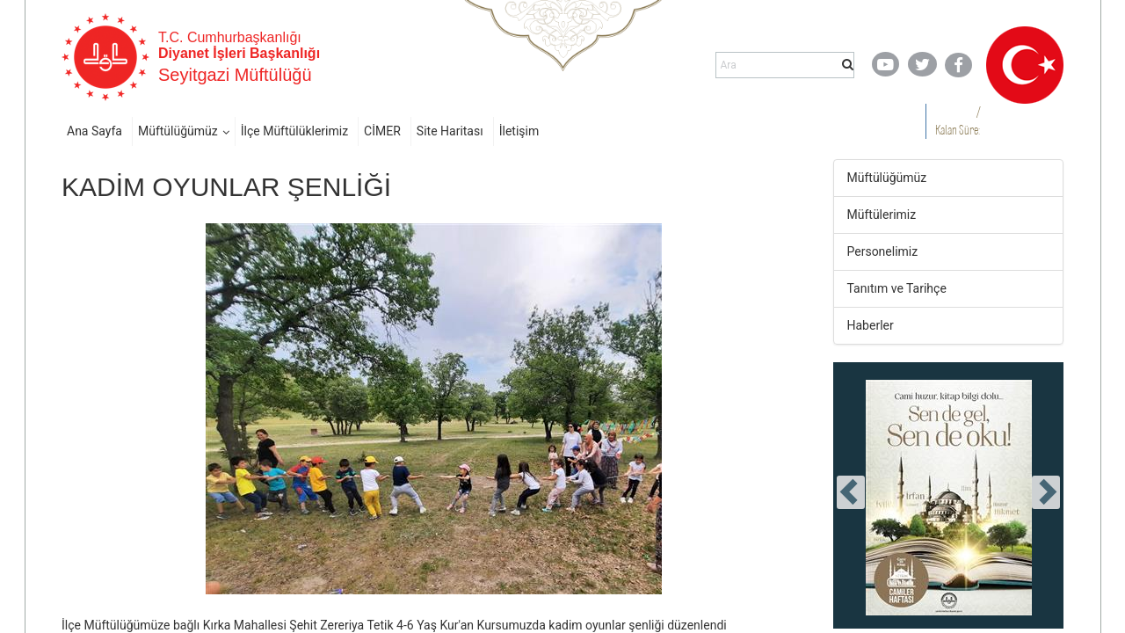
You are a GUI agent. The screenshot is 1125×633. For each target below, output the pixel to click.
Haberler (870, 325)
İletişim (519, 131)
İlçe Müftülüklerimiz (294, 131)
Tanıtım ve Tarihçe (897, 288)
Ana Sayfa (94, 131)
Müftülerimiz (882, 214)
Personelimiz (882, 251)
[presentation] (851, 492)
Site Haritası (450, 131)
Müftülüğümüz (178, 131)
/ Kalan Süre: (957, 121)
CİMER (382, 131)
